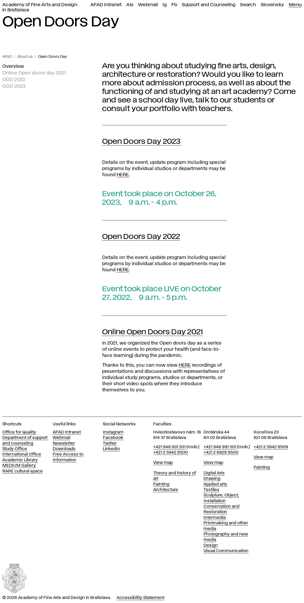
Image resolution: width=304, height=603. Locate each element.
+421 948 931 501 (169, 447)
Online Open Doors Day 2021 (152, 332)
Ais (129, 5)
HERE (123, 175)
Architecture (165, 490)
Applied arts (215, 484)
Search (248, 5)
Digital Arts (214, 473)
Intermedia (215, 518)
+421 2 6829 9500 (221, 452)
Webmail (148, 5)
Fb (174, 5)
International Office (21, 454)
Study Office (14, 449)
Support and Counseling (209, 5)
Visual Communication (226, 551)
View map (163, 463)
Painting (161, 484)
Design (211, 545)
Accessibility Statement (140, 598)
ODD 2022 (13, 80)
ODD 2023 (14, 86)
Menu (295, 5)
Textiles (211, 490)
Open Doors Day (52, 56)
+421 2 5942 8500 (170, 452)
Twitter (110, 443)
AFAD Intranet (106, 5)
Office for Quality (19, 432)
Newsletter (64, 443)
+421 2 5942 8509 (271, 447)
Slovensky (272, 5)
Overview (13, 66)
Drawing (212, 479)
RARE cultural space (22, 471)
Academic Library (20, 460)
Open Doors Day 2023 (141, 141)
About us (25, 56)
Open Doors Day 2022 (141, 236)
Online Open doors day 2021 (34, 73)
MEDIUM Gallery (19, 465)
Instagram (113, 432)
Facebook (113, 438)
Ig (165, 5)
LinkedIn (111, 449)
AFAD (7, 56)
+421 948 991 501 (220, 447)
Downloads (64, 449)
